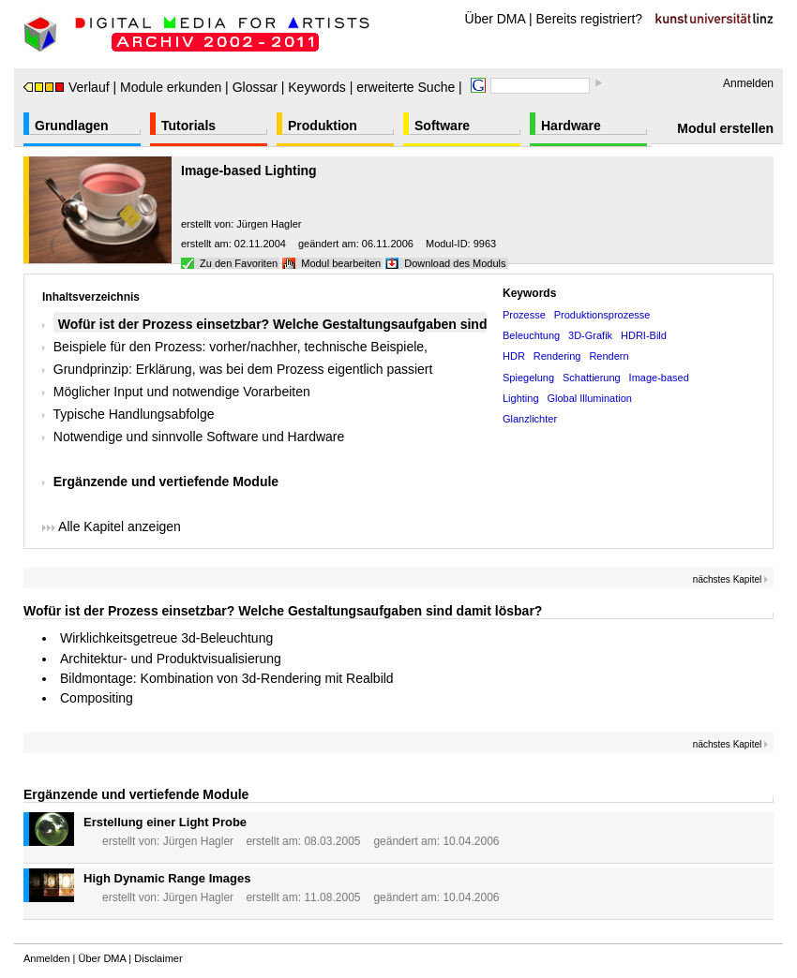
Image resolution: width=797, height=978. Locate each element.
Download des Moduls (454, 263)
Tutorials (188, 125)
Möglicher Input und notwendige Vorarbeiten (181, 391)
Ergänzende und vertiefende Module (165, 481)
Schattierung (592, 377)
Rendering (557, 356)
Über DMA (495, 18)
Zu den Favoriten (239, 263)
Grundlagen (72, 125)
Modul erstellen (725, 128)
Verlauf (66, 87)
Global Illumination (589, 398)
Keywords (316, 87)
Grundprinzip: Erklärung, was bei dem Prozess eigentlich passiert (243, 369)
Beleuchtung (531, 335)
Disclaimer (158, 958)
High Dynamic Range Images (166, 878)
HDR (514, 356)
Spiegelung (528, 377)
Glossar (255, 87)
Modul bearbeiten (341, 263)
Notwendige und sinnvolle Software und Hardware (199, 436)
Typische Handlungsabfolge (134, 414)
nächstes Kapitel (731, 579)
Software (442, 125)
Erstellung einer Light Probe (165, 822)
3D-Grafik (590, 335)
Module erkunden (170, 87)
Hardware (571, 125)
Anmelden (748, 83)
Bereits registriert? (589, 18)
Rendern (608, 356)
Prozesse (524, 314)
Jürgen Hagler (268, 224)
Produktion (322, 125)
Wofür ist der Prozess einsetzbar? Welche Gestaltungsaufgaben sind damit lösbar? (282, 610)
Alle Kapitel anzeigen (111, 526)
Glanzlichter (530, 418)
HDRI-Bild (644, 335)
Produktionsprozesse (602, 314)
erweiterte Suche (405, 87)
